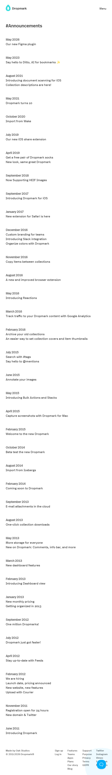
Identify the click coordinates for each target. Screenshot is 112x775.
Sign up (59, 750)
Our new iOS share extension (26, 139)
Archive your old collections (25, 334)
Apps (70, 757)
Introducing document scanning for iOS (33, 80)
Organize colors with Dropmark (27, 243)
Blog (69, 768)
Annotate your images (21, 379)
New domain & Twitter (21, 714)
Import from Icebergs (21, 470)
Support (87, 750)
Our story (72, 765)
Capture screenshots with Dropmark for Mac (37, 415)
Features (72, 750)
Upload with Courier (20, 692)
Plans (70, 761)
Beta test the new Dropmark (25, 452)
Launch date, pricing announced (28, 683)
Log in (58, 754)
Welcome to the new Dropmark (27, 433)
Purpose (87, 754)
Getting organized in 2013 (23, 606)
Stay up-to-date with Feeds (24, 660)
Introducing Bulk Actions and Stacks (31, 397)
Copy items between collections (28, 261)
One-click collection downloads (28, 524)
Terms (85, 761)
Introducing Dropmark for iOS (27, 198)
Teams (71, 754)
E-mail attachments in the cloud (28, 506)
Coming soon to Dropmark (24, 488)
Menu (102, 8)
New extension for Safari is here (28, 216)
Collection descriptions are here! (28, 84)
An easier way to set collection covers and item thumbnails (47, 338)
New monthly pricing (20, 601)
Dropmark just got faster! (23, 642)
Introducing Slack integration (26, 239)
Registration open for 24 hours (27, 710)
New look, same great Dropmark (28, 162)
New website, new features (24, 687)
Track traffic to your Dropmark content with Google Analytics (48, 316)
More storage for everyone (24, 542)
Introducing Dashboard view (25, 583)
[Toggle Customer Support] (101, 764)
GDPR (85, 765)
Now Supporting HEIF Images (26, 180)
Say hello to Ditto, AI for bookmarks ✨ (33, 62)
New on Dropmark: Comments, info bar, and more (41, 547)
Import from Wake (18, 121)
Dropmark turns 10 (19, 103)
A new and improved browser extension (33, 279)
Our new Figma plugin (21, 44)
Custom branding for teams (25, 234)
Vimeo (99, 757)
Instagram (102, 754)
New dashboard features (23, 565)
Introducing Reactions (21, 297)
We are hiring (15, 678)
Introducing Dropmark (21, 733)
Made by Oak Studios (18, 750)
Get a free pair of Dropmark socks (29, 157)
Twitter (100, 750)
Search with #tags (18, 356)
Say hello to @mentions (22, 361)
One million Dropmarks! (22, 624)
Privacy (86, 757)
